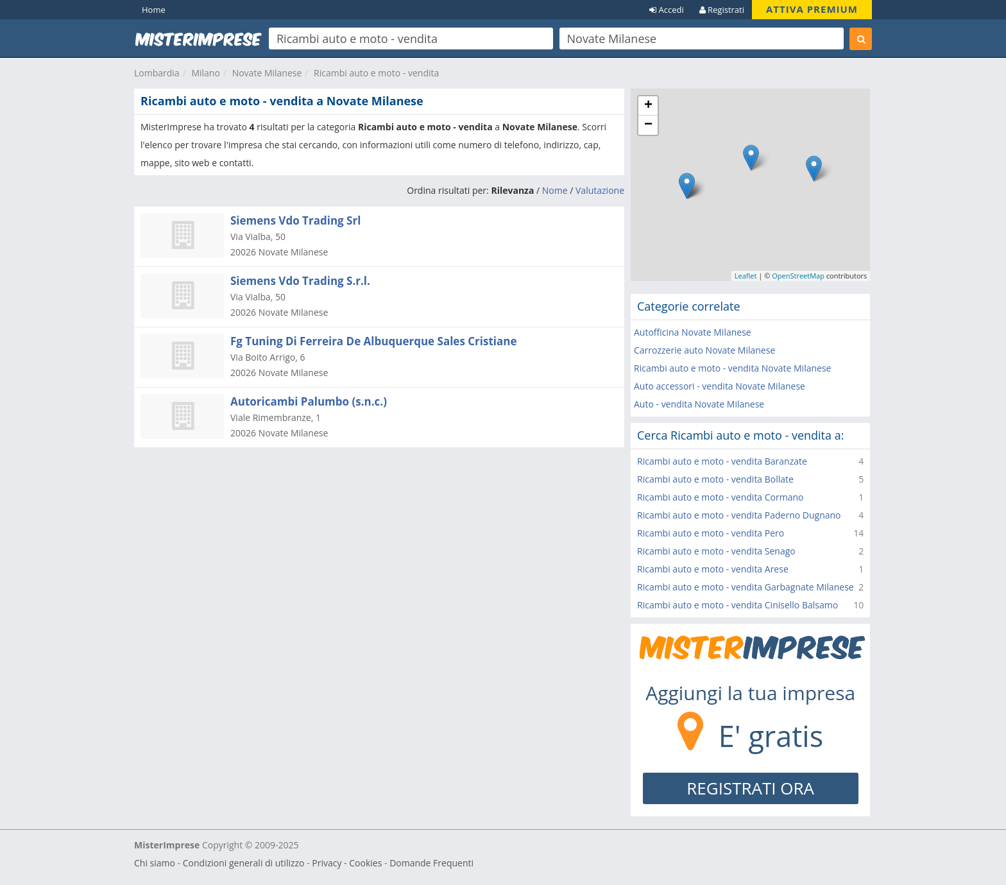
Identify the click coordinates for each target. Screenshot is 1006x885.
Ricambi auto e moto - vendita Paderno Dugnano (739, 515)
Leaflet (746, 275)
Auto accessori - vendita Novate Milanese (719, 386)
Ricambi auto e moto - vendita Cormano (720, 497)
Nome (555, 190)
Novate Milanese (267, 73)
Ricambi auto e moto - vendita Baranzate (722, 461)
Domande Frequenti (431, 863)
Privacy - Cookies (347, 863)
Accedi (666, 9)
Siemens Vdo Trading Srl (295, 220)
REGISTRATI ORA (750, 788)
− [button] (648, 125)
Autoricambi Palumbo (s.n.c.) (308, 401)
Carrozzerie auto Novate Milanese (704, 350)
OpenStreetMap (798, 275)
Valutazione (599, 190)
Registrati (721, 9)
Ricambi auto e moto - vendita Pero (710, 533)
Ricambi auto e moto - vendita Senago (716, 551)
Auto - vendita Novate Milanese (699, 404)
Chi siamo (154, 863)
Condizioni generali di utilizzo (244, 863)
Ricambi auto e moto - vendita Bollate (715, 479)
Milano (205, 73)
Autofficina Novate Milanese (692, 332)
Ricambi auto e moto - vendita (376, 73)
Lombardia (157, 73)
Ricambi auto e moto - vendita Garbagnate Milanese (745, 587)
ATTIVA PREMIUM (812, 9)
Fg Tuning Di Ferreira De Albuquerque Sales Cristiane (373, 341)
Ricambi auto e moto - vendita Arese (713, 569)
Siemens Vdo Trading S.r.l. (300, 280)
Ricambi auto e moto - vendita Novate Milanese (732, 368)
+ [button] (648, 106)
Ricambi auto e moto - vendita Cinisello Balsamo (737, 605)
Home (154, 9)
